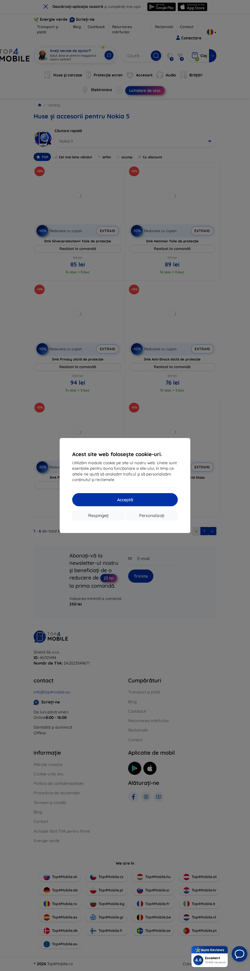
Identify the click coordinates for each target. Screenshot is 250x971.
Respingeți (98, 515)
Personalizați (151, 515)
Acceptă (125, 499)
